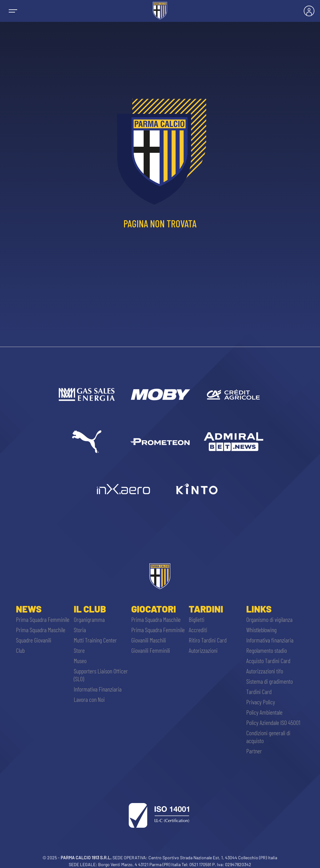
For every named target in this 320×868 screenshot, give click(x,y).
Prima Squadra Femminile (42, 619)
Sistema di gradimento (269, 681)
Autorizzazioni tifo (264, 671)
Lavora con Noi (89, 699)
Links (259, 608)
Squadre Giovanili (33, 640)
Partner (254, 751)
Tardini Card (259, 691)
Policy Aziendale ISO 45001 (273, 722)
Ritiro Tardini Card (208, 640)
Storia (80, 629)
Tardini (206, 608)
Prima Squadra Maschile (40, 629)
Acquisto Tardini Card (268, 660)
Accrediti (198, 629)
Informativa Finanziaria (98, 689)
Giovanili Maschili (148, 640)
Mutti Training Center (95, 640)
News (29, 608)
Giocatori (153, 608)
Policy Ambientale (264, 712)
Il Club (90, 608)
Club (20, 650)
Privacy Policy (260, 702)
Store (79, 650)
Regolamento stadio (266, 650)
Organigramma (89, 619)
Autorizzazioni (203, 650)
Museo (80, 660)
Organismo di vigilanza (269, 619)
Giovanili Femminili (150, 650)
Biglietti (196, 619)
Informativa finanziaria (269, 640)
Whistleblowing (261, 629)
